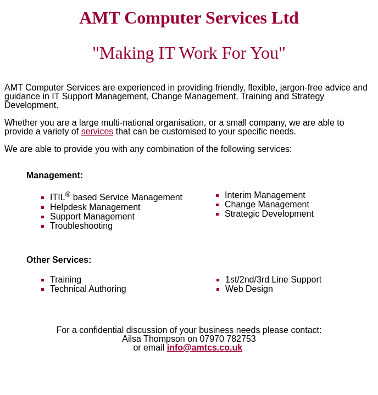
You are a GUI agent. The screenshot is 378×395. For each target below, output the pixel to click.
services (97, 131)
